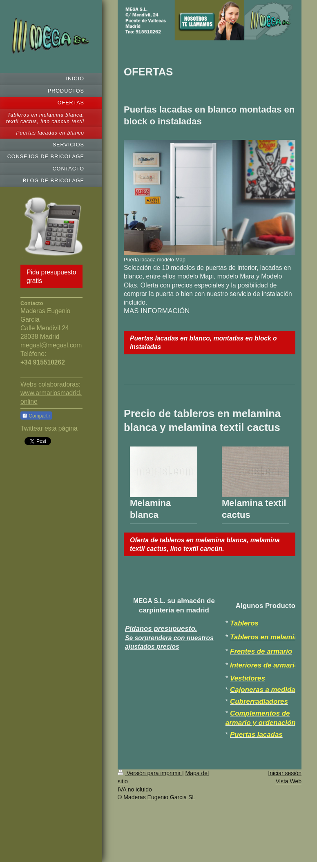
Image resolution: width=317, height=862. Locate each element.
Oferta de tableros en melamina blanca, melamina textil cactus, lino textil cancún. (205, 544)
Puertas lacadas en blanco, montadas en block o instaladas (203, 342)
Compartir (36, 416)
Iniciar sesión (284, 773)
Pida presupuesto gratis (51, 276)
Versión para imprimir (150, 773)
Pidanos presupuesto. (161, 628)
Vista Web (288, 781)
